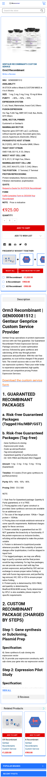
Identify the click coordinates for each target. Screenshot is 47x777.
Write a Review (9, 74)
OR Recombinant (9, 739)
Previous (40, 708)
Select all (10, 271)
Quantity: (7, 215)
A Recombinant (31, 739)
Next (43, 708)
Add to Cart (12, 735)
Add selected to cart (30, 271)
